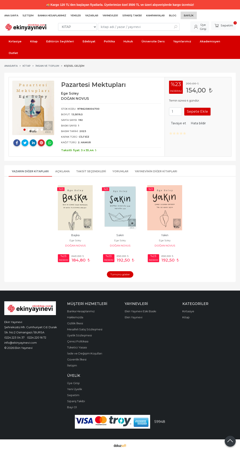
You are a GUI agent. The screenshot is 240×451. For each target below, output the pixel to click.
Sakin (120, 235)
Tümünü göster (120, 274)
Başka (75, 235)
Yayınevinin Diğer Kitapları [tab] (156, 171)
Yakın (164, 235)
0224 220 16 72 (36, 337)
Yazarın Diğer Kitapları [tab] (30, 171)
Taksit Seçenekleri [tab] (91, 171)
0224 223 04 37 (14, 337)
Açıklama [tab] (62, 171)
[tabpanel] (33, 108)
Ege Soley (75, 240)
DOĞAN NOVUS (75, 245)
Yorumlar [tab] (120, 171)
